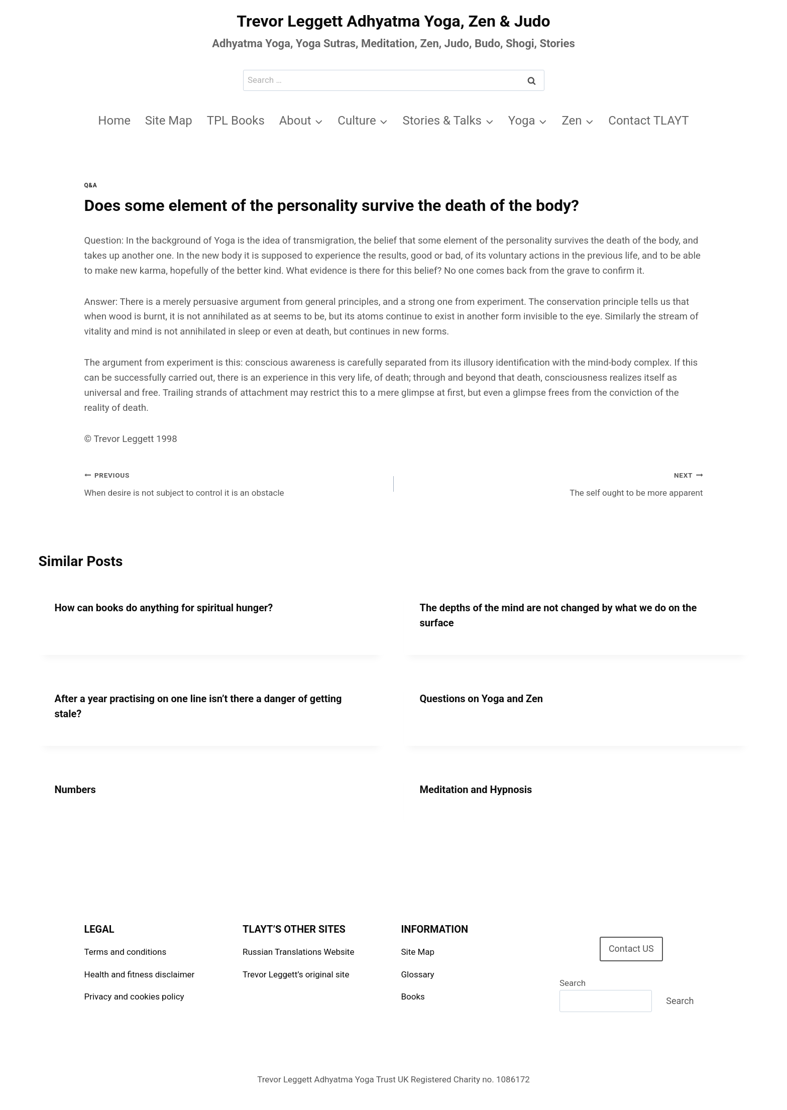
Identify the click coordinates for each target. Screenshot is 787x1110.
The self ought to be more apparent (552, 483)
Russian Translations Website (298, 952)
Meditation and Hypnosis (476, 790)
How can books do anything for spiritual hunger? (164, 608)
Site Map (168, 121)
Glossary (417, 974)
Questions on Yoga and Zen (481, 699)
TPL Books (236, 121)
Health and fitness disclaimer (139, 974)
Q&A (90, 185)
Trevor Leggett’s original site (296, 974)
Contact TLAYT (648, 121)
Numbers (75, 790)
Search (572, 983)
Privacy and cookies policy (134, 996)
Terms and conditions (125, 952)
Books (413, 996)
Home (114, 121)
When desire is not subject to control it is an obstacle (234, 483)
